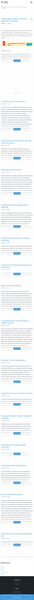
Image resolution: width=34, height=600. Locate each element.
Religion (2, 564)
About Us (17, 578)
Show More (17, 56)
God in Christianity (4, 568)
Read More (17, 124)
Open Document (17, 597)
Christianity (3, 563)
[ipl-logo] (6, 3)
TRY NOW (21, 41)
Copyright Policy (17, 586)
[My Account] (31, 2)
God (1, 561)
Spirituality (3, 569)
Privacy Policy (17, 592)
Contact (17, 580)
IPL (2, 5)
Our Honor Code (17, 590)
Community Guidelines (17, 588)
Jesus (2, 566)
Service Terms (17, 594)
